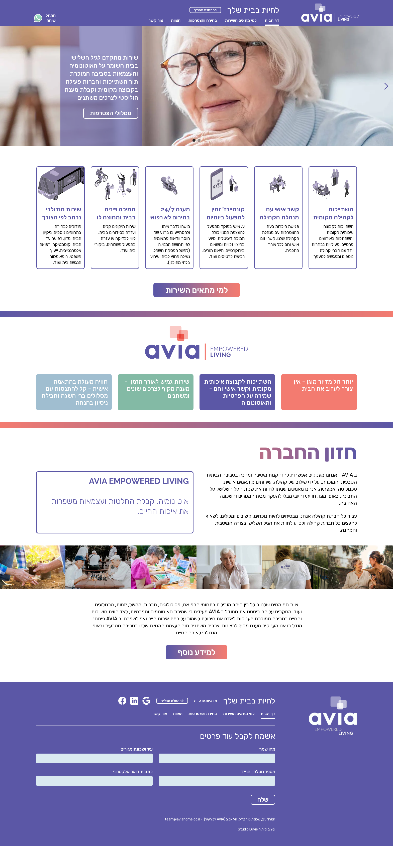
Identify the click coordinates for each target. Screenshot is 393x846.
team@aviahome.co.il (182, 819)
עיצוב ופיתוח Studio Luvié (256, 829)
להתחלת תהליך (205, 10)
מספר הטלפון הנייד (258, 771)
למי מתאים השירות (196, 290)
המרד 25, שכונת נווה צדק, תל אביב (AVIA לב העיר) (239, 819)
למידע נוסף (196, 652)
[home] (330, 13)
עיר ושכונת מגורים (137, 749)
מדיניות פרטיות (205, 700)
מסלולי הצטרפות (111, 113)
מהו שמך (267, 749)
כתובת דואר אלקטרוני (133, 771)
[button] (386, 86)
